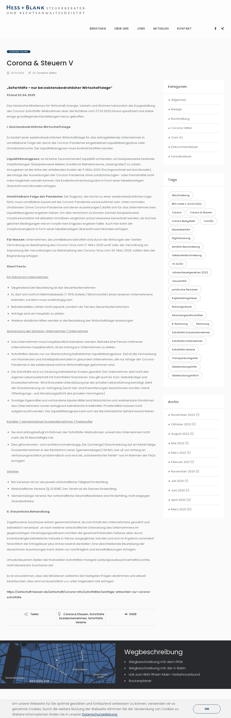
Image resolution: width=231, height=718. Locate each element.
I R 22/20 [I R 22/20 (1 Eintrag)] (177, 226)
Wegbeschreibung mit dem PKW (156, 623)
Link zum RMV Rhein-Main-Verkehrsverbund (164, 636)
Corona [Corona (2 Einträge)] (176, 174)
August (180, 395)
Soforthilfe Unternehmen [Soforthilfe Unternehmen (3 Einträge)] (187, 303)
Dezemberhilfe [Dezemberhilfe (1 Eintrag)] (181, 191)
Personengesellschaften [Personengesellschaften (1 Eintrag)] (187, 277)
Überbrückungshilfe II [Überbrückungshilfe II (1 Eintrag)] (185, 337)
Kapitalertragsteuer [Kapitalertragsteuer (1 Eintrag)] (184, 260)
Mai (177, 405)
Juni (178, 452)
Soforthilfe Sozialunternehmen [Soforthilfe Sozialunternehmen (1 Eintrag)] (191, 294)
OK (207, 709)
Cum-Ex (177, 99)
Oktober (181, 386)
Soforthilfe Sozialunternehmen (81, 578)
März (178, 414)
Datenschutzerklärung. (100, 714)
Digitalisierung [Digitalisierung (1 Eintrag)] (181, 200)
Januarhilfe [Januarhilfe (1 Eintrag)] (179, 243)
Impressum (210, 695)
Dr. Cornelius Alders (45, 35)
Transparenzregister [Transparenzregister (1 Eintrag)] (185, 320)
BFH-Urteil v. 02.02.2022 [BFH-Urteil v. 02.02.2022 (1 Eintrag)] (187, 165)
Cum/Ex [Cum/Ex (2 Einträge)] (208, 182)
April (178, 462)
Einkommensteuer (184, 109)
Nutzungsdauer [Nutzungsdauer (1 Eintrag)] (182, 268)
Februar (180, 424)
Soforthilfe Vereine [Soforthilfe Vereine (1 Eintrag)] (183, 311)
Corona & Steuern (75, 576)
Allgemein (178, 61)
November (183, 377)
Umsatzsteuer (181, 118)
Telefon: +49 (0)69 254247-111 (33, 688)
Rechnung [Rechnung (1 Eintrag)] (202, 286)
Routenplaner (140, 642)
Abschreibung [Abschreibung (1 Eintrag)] (180, 157)
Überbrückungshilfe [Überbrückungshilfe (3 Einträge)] (184, 328)
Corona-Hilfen (18, 13)
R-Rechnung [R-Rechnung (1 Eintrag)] (180, 286)
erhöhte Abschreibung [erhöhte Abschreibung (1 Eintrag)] (186, 208)
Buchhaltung (180, 80)
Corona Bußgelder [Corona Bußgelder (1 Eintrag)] (183, 182)
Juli (177, 443)
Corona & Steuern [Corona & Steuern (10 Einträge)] (201, 174)
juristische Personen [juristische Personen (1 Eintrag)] (185, 251)
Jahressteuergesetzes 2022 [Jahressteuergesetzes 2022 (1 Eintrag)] (190, 234)
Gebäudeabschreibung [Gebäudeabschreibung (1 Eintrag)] (187, 217)
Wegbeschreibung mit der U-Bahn (157, 630)
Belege (176, 71)
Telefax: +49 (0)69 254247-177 (33, 695)
